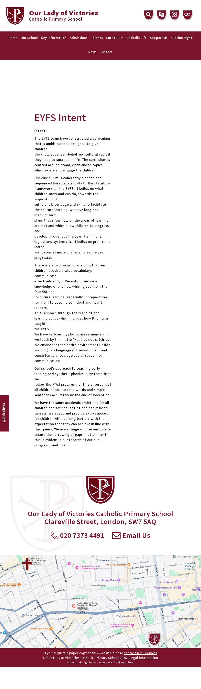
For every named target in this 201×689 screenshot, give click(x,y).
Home (12, 38)
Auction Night (181, 38)
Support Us (159, 38)
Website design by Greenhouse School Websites (100, 662)
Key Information (54, 38)
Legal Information (144, 658)
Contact (106, 52)
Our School (29, 38)
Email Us (131, 536)
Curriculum (114, 38)
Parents (97, 38)
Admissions (79, 38)
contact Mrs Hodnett (140, 653)
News (92, 52)
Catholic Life (137, 38)
